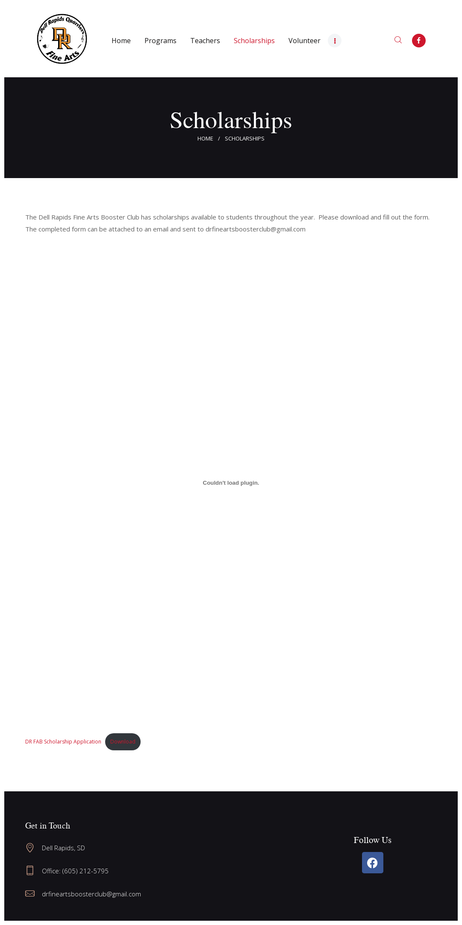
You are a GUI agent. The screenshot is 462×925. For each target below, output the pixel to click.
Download (122, 741)
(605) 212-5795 (85, 870)
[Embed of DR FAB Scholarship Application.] (231, 482)
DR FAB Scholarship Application (63, 741)
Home (205, 138)
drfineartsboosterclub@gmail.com (91, 894)
